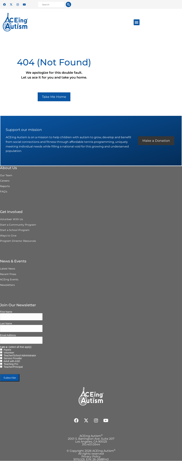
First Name (6, 312)
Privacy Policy (91, 456)
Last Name (6, 323)
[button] (137, 22)
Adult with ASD (11, 361)
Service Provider (12, 358)
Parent (6, 350)
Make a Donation (156, 141)
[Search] (68, 4)
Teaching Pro (10, 364)
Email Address (8, 335)
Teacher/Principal (12, 367)
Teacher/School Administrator (19, 355)
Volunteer (8, 352)
